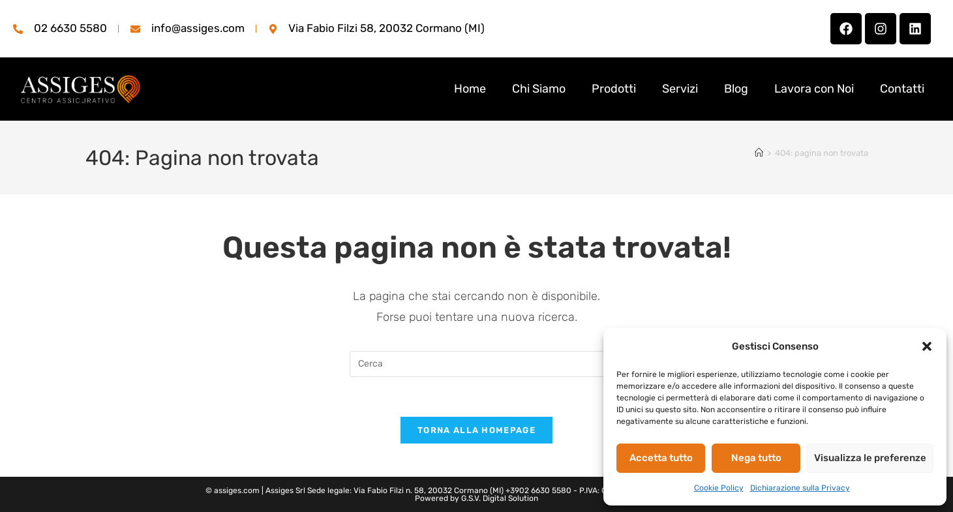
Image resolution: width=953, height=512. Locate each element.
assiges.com (237, 490)
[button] (926, 346)
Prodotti (614, 89)
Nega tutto (756, 458)
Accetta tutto (661, 458)
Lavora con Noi (814, 89)
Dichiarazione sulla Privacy (800, 487)
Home (470, 89)
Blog (736, 89)
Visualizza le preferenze (870, 458)
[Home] (759, 153)
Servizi (680, 89)
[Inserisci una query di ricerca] (477, 364)
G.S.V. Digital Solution (499, 498)
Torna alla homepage (476, 430)
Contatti (902, 89)
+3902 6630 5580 (538, 490)
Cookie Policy (719, 487)
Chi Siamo (539, 89)
